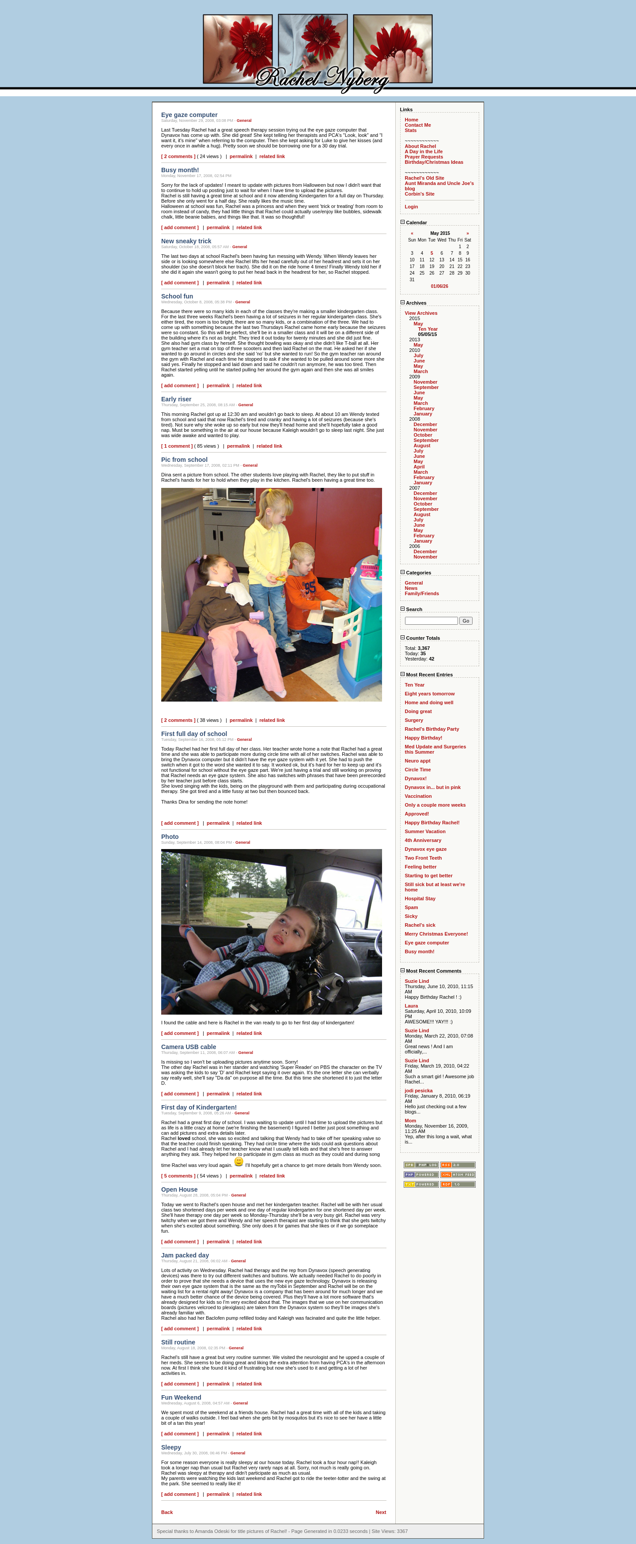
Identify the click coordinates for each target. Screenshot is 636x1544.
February (424, 408)
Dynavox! (416, 778)
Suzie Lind (417, 981)
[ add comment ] (180, 227)
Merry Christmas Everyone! (436, 933)
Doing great (418, 711)
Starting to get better (429, 875)
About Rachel (420, 146)
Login (411, 206)
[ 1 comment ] (177, 446)
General (244, 120)
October (423, 435)
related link (272, 156)
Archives (413, 303)
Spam (411, 907)
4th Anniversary (423, 840)
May (418, 323)
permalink (241, 156)
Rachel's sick (420, 925)
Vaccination (418, 796)
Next (381, 1512)
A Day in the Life (424, 151)
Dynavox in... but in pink (433, 787)
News (411, 588)
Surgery (414, 720)
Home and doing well (429, 702)
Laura (411, 1005)
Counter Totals (420, 638)
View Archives (421, 313)
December (425, 424)
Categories (416, 572)
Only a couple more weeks (435, 805)
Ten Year (428, 329)
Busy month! (420, 951)
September (426, 387)
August (422, 445)
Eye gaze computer (427, 942)
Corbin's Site (420, 193)
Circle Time (418, 769)
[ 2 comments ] (178, 156)
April (419, 466)
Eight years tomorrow (430, 693)
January (423, 413)
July (419, 355)
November (426, 382)
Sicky (411, 916)
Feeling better (421, 866)
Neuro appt (418, 760)
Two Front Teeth (423, 858)
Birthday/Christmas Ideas (434, 162)
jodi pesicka (419, 1090)
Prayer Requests (424, 156)
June (419, 360)
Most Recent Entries (426, 674)
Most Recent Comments (431, 971)
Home (412, 119)
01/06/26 (439, 286)
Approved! (417, 813)
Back (167, 1512)
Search (411, 609)
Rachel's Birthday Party (432, 729)
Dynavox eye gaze (426, 849)
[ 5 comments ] (178, 1175)
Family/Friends (422, 593)
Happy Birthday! (424, 737)
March (421, 371)
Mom (410, 1120)
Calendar (413, 222)
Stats (411, 130)
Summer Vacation (425, 831)
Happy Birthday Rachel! (432, 822)
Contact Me (418, 125)
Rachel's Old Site (424, 178)
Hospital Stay (420, 898)
